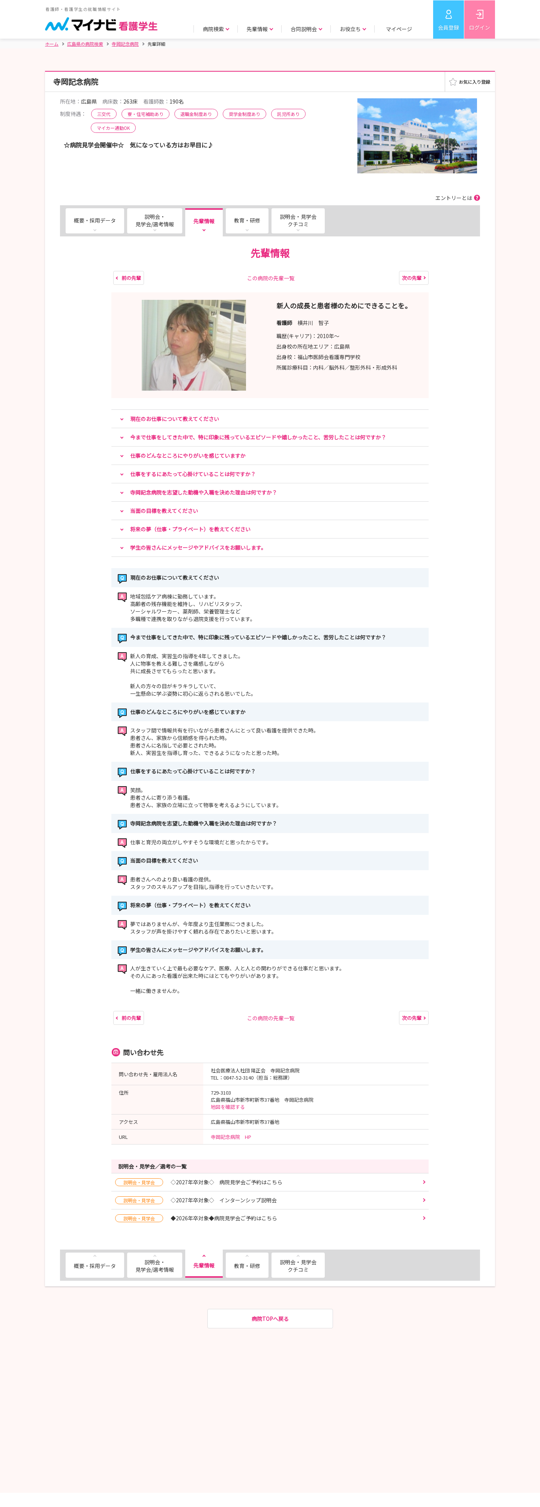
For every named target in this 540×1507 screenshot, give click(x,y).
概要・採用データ (95, 220)
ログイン (479, 27)
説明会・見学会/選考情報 (154, 220)
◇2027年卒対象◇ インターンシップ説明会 (196, 1200)
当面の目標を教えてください (164, 510)
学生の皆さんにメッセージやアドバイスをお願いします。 (198, 547)
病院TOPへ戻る (270, 1318)
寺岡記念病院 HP (231, 1136)
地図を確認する (228, 1106)
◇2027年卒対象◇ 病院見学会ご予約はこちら (198, 1182)
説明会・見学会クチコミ (298, 220)
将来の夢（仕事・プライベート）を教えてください (190, 529)
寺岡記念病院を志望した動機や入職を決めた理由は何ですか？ (203, 492)
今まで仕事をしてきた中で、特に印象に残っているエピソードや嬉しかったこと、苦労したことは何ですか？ (258, 437)
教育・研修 (247, 220)
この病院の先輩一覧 (270, 278)
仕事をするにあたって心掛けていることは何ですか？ (193, 474)
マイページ (399, 29)
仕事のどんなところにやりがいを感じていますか (188, 455)
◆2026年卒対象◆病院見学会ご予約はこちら (196, 1218)
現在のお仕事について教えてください (174, 419)
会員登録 (448, 27)
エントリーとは (453, 198)
